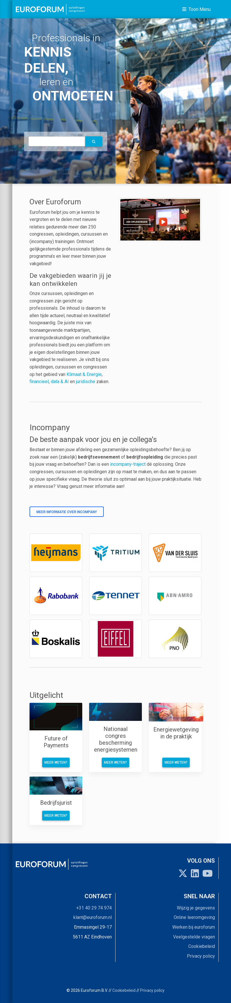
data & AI (60, 381)
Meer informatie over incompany (66, 512)
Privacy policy (201, 956)
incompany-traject (128, 464)
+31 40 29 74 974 (94, 908)
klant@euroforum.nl (92, 917)
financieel (39, 381)
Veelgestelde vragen (194, 937)
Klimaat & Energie (84, 374)
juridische (85, 381)
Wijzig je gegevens (196, 908)
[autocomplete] (56, 141)
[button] (93, 141)
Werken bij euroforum (193, 927)
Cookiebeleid (201, 946)
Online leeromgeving (194, 917)
